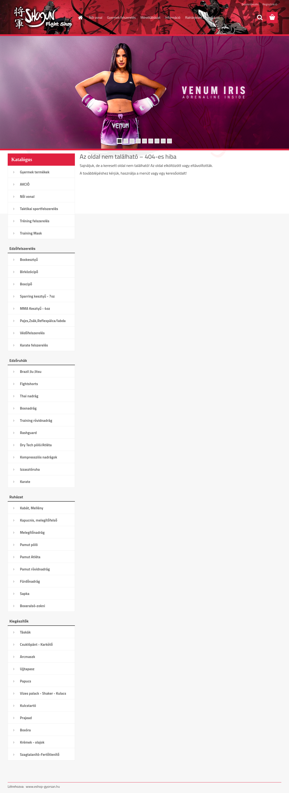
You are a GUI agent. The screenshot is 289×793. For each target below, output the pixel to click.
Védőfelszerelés (32, 333)
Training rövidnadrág (36, 420)
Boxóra (25, 730)
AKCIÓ (25, 184)
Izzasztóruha (30, 469)
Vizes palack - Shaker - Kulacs (43, 693)
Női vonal (95, 17)
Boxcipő (26, 284)
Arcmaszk (27, 656)
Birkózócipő (29, 272)
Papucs (25, 681)
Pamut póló (29, 544)
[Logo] (41, 18)
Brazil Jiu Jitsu (31, 371)
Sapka (24, 593)
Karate (25, 481)
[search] (259, 17)
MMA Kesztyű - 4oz (35, 308)
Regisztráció (270, 4)
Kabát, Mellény (31, 508)
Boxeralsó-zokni (32, 606)
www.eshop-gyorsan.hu (43, 786)
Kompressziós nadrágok (38, 457)
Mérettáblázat (150, 17)
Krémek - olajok (32, 742)
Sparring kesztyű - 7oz (37, 296)
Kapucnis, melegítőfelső (38, 520)
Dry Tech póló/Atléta (36, 445)
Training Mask (31, 233)
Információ (172, 17)
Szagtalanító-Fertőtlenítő (39, 754)
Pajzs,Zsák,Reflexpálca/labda (43, 320)
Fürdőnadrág (30, 581)
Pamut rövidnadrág (35, 569)
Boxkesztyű (29, 259)
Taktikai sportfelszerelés (39, 208)
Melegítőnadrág (32, 532)
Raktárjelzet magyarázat (202, 17)
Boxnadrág (28, 408)
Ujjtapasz (27, 669)
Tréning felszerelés (34, 221)
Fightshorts (29, 384)
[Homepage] (80, 17)
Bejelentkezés (250, 4)
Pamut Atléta (30, 557)
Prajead (26, 718)
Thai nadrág (29, 396)
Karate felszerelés (34, 345)
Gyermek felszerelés (121, 17)
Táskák (25, 632)
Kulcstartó (28, 705)
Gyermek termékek (34, 172)
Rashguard (28, 432)
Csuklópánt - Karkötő (36, 644)
